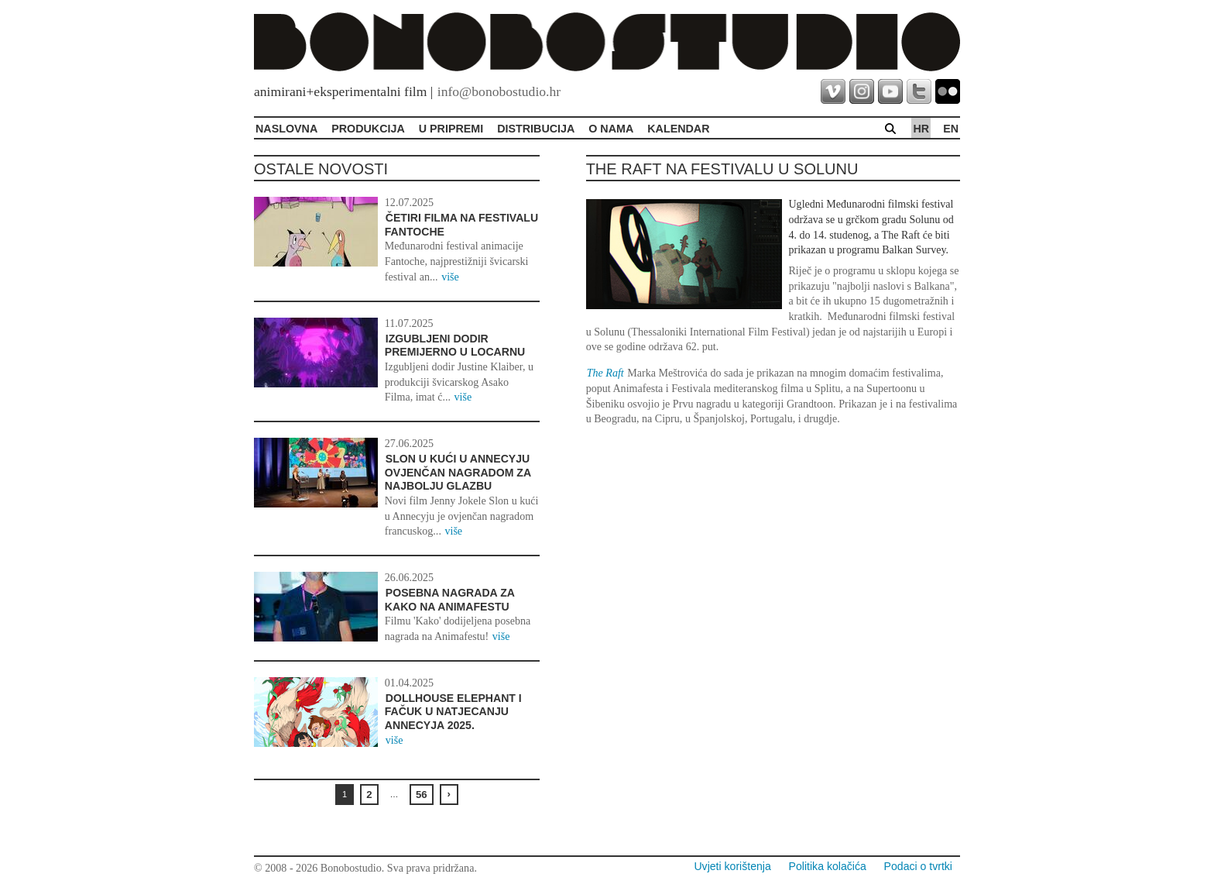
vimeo (833, 91)
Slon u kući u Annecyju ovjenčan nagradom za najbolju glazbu (458, 472)
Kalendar (678, 128)
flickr (947, 91)
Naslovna (286, 128)
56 (421, 794)
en (951, 128)
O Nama (610, 128)
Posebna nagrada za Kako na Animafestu (450, 600)
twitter (919, 91)
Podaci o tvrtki (918, 866)
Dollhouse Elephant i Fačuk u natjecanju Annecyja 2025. (453, 711)
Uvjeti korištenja (732, 866)
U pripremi (451, 128)
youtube (890, 91)
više (450, 276)
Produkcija (368, 128)
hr (921, 128)
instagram (861, 91)
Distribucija (535, 128)
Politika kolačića (827, 866)
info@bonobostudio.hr (499, 91)
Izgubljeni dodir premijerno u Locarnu (455, 345)
